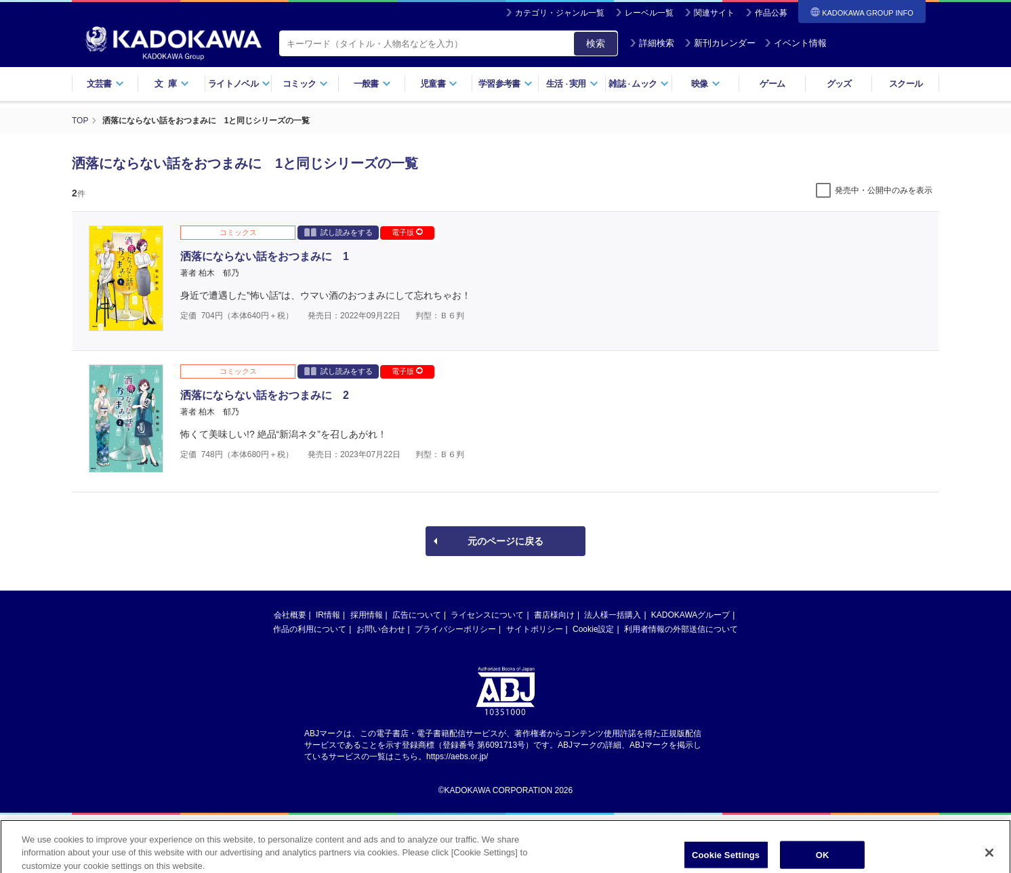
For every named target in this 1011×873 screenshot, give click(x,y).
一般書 (372, 84)
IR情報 (328, 615)
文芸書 (105, 84)
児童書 (438, 84)
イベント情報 (795, 43)
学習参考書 (505, 84)
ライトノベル (239, 84)
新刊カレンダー (720, 43)
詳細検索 (652, 43)
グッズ (839, 84)
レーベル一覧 (649, 13)
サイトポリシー (534, 629)
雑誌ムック (638, 84)
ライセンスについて (487, 615)
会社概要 (290, 615)
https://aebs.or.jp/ (457, 756)
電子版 (407, 232)
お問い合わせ (380, 629)
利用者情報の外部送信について (681, 629)
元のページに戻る (505, 541)
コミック (305, 84)
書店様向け (554, 615)
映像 (705, 84)
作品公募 (771, 13)
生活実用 (572, 84)
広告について (416, 615)
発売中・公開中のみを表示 (883, 190)
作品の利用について (309, 629)
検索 (595, 43)
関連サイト (714, 13)
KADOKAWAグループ (690, 615)
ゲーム (772, 84)
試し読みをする (338, 232)
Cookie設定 (593, 629)
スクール (905, 84)
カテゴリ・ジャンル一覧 (559, 13)
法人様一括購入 (612, 615)
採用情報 (366, 615)
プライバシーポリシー (455, 629)
